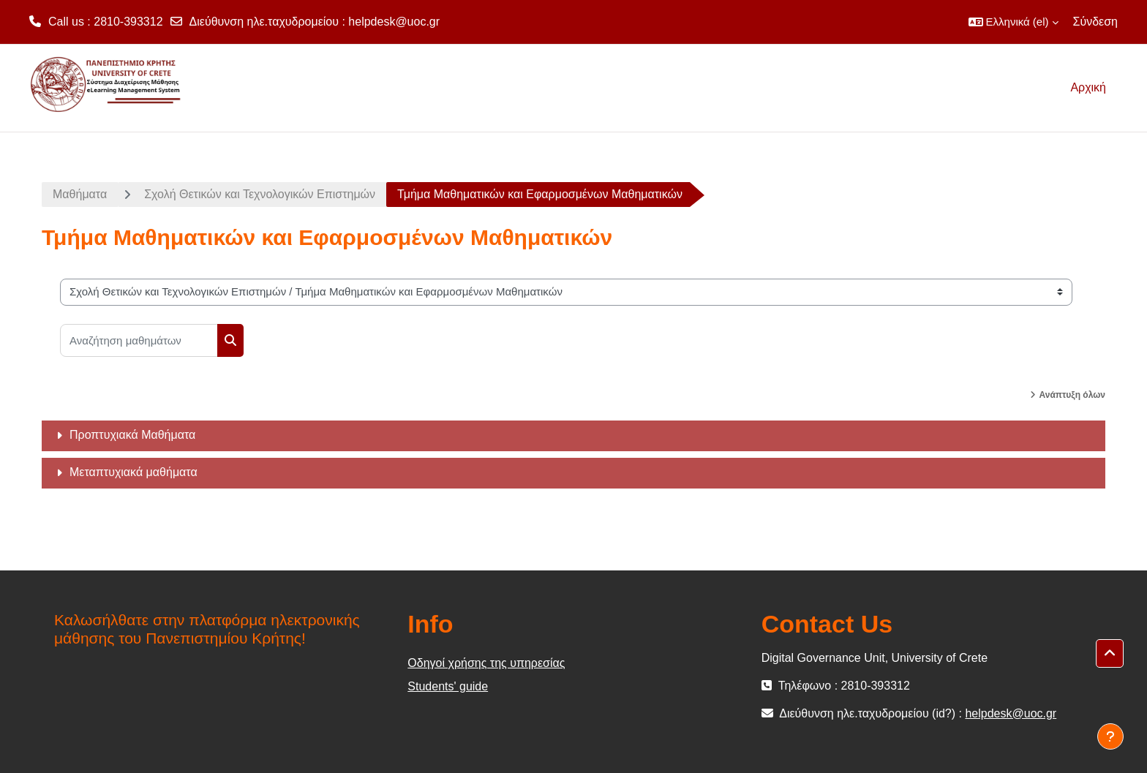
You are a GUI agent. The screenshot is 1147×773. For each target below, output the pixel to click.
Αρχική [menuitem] (1088, 87)
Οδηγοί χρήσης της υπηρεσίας (486, 663)
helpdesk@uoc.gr (394, 21)
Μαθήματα (80, 194)
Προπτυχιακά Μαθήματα (132, 435)
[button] (1013, 22)
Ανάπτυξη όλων (1072, 395)
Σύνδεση (1095, 21)
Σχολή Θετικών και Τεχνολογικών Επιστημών (259, 194)
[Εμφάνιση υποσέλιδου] (1110, 736)
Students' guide (447, 686)
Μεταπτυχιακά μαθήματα (133, 472)
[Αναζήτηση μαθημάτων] (139, 340)
